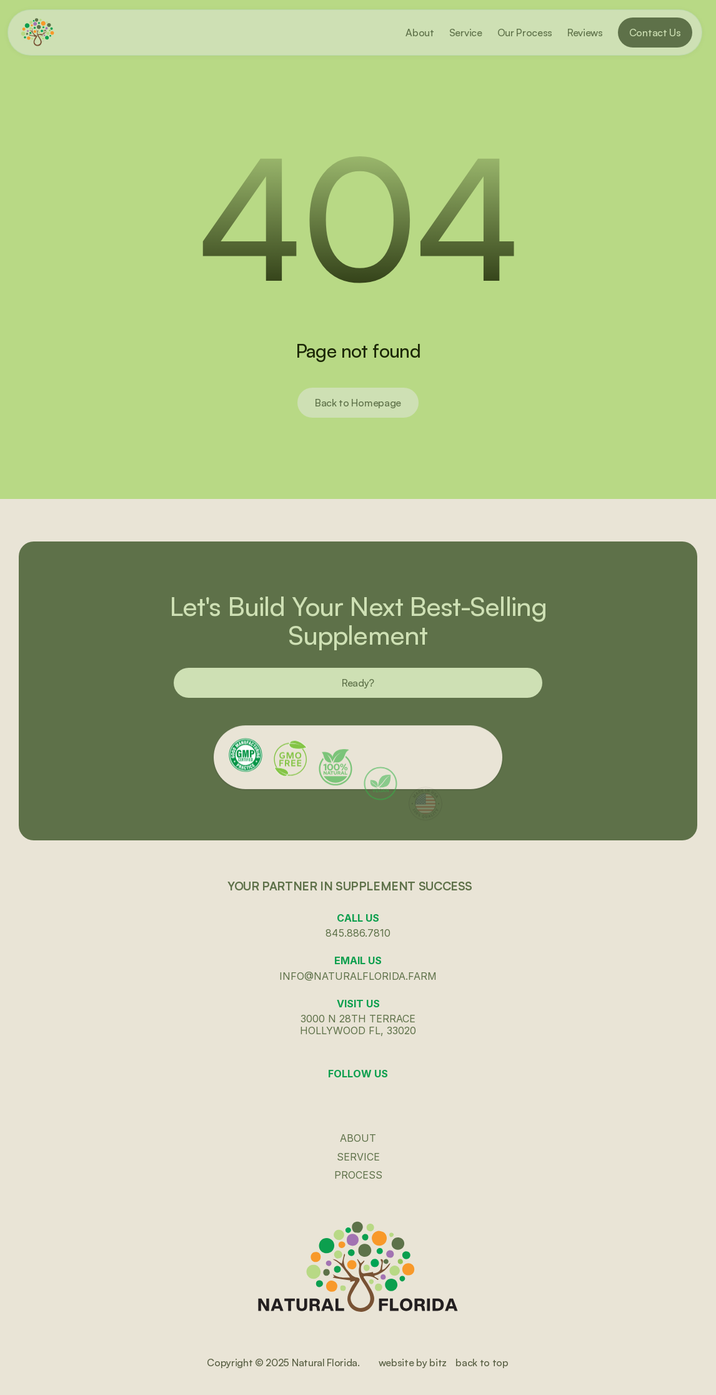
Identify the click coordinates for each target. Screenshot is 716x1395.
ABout (358, 1138)
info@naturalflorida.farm (358, 976)
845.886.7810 (358, 933)
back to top (481, 1362)
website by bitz (413, 1362)
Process (358, 1175)
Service (358, 1157)
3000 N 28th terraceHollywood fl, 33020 (358, 1024)
